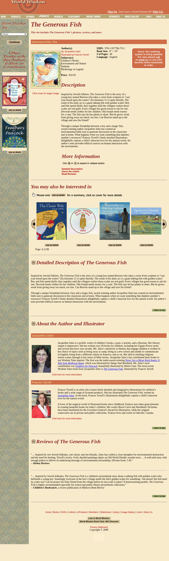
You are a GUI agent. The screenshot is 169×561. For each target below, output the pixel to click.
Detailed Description (72, 169)
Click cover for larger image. (45, 93)
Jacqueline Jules (43, 335)
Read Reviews (69, 174)
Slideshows (105, 512)
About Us (147, 512)
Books (56, 512)
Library (116, 512)
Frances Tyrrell (41, 382)
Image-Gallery (128, 512)
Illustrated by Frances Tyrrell (75, 54)
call (158, 57)
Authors (72, 512)
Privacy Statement (99, 527)
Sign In (112, 11)
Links (139, 512)
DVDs (63, 512)
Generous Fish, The (44, 41)
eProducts (82, 512)
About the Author (70, 171)
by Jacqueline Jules (71, 51)
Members (93, 512)
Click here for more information (67, 374)
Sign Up (158, 11)
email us (143, 59)
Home (48, 512)
